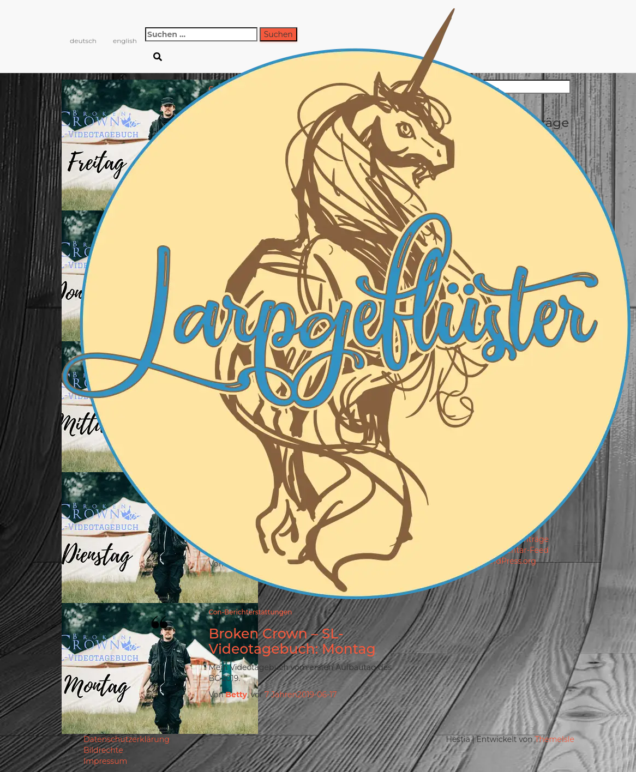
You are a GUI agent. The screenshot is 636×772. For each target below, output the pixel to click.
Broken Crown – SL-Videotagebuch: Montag (291, 641)
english (125, 41)
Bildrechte (103, 750)
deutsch (83, 41)
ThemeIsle (554, 739)
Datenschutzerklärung (126, 739)
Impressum (105, 761)
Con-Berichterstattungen (250, 612)
